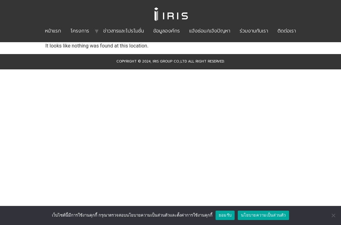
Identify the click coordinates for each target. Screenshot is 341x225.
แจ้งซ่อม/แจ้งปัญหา (209, 31)
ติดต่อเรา (286, 31)
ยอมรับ (225, 215)
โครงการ (79, 31)
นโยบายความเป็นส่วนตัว (263, 215)
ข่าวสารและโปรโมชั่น (123, 31)
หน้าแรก (53, 31)
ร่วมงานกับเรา (254, 31)
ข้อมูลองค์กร (166, 31)
